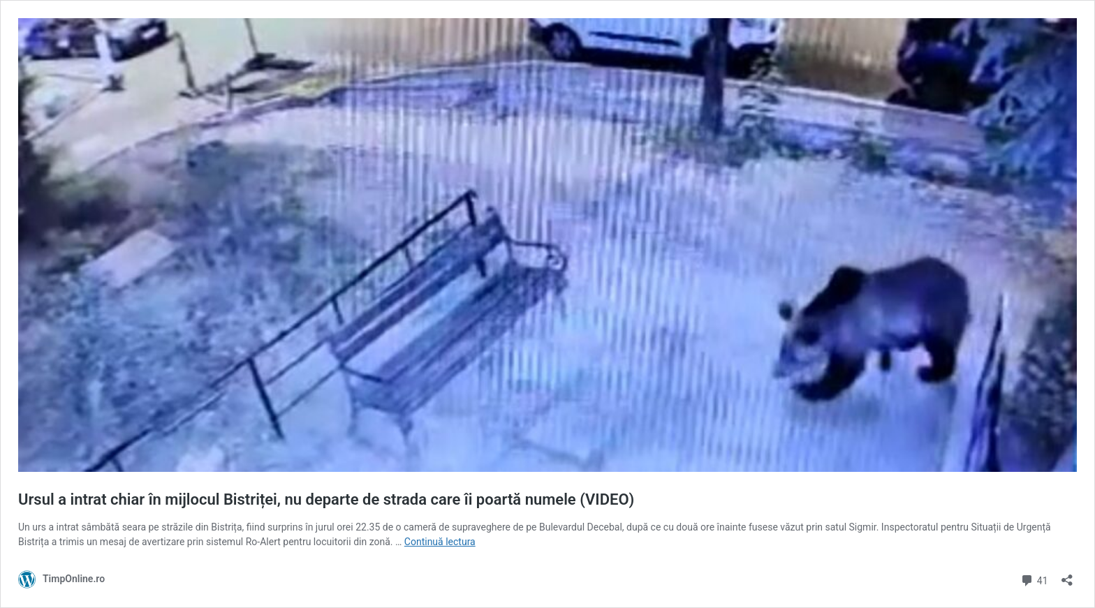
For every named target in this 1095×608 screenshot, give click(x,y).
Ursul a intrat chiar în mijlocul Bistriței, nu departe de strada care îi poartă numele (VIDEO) (326, 499)
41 (1034, 579)
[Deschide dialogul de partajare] (1067, 575)
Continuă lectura (440, 541)
